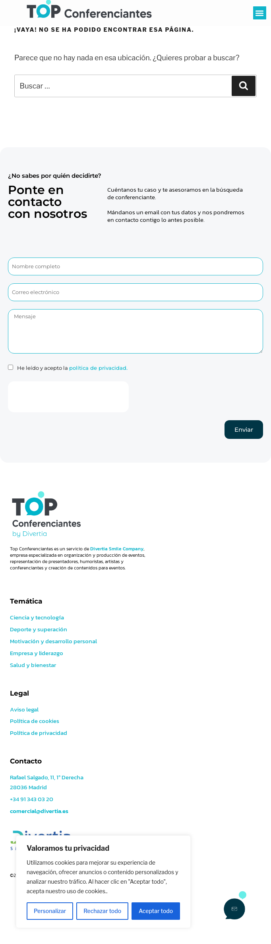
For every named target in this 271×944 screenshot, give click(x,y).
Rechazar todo (102, 910)
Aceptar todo (156, 910)
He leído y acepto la (72, 368)
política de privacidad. (98, 368)
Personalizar (50, 910)
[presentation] (68, 396)
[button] (259, 13)
